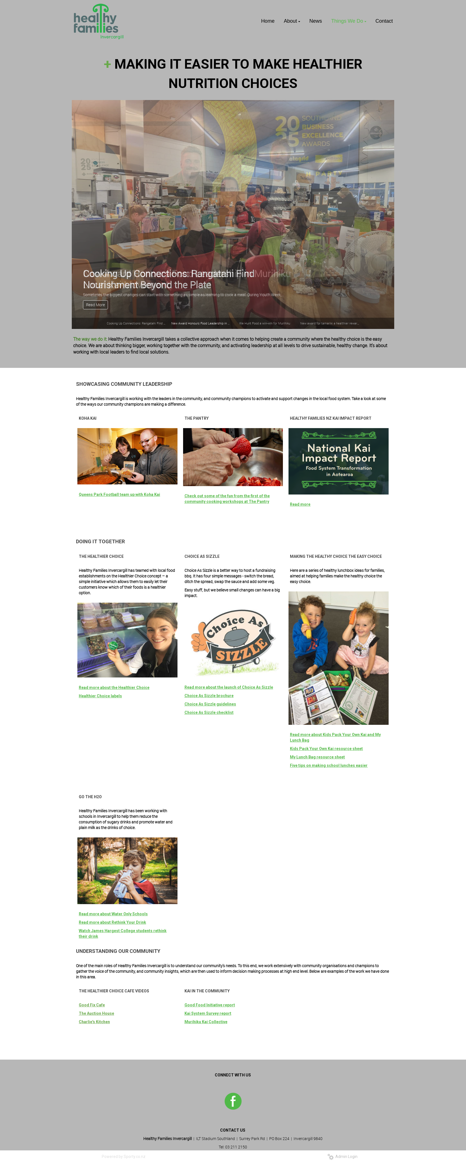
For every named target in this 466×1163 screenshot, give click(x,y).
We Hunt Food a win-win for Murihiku (264, 323)
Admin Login (342, 1156)
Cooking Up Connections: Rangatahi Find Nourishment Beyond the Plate (156, 323)
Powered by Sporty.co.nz (124, 1156)
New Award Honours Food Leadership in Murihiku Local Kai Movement (220, 323)
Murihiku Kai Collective (205, 1022)
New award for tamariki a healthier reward (329, 323)
